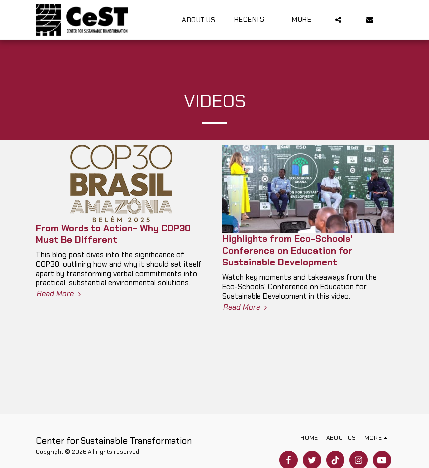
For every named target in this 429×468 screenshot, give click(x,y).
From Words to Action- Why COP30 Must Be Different (113, 233)
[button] (254, 19)
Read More (60, 294)
